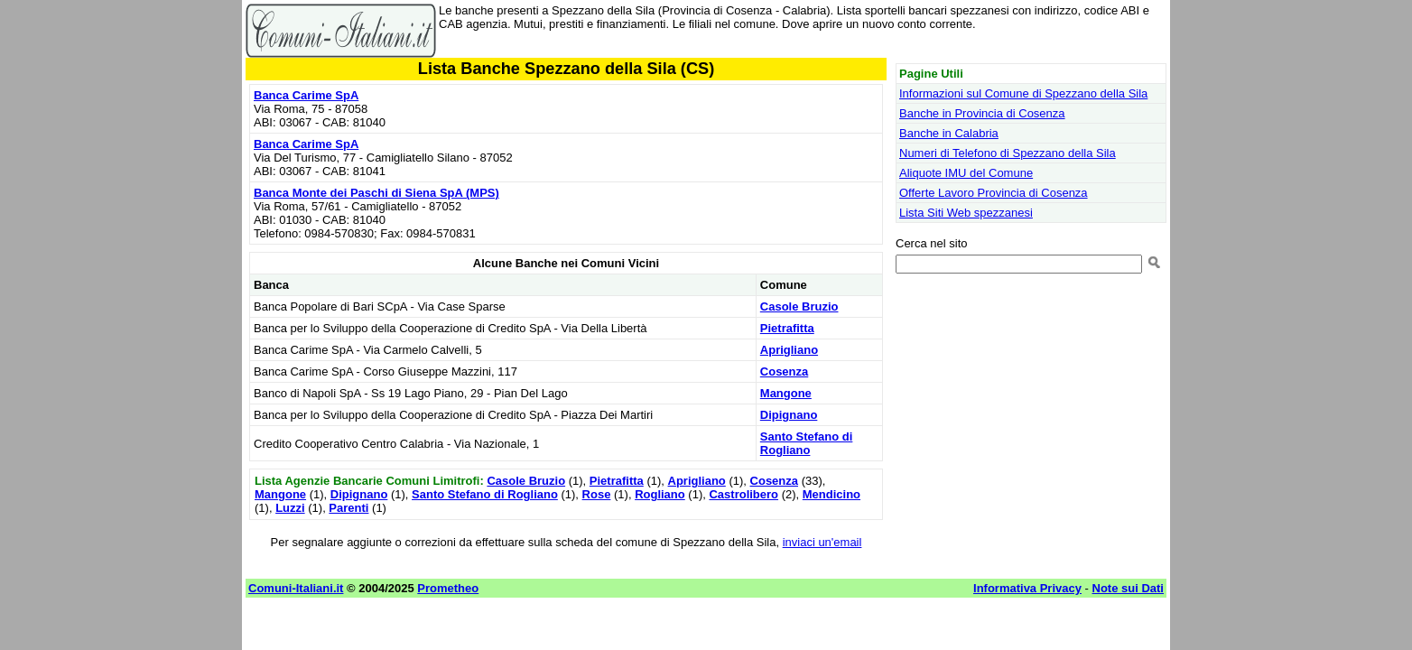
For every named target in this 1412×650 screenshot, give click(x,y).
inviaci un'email (822, 542)
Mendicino (831, 494)
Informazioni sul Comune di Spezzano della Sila (1023, 93)
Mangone (786, 393)
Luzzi (290, 508)
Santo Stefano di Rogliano (806, 443)
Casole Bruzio (799, 306)
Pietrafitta (787, 328)
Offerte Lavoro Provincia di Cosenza (993, 193)
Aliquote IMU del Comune (966, 173)
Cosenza (784, 371)
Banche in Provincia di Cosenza (982, 113)
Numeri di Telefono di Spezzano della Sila (1007, 153)
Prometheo (447, 588)
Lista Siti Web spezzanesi (966, 212)
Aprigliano (789, 350)
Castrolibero (743, 494)
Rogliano (660, 494)
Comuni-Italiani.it (295, 588)
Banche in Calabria (949, 133)
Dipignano (789, 415)
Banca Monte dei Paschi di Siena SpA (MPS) (376, 193)
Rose (596, 494)
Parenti (348, 508)
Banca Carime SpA (306, 95)
